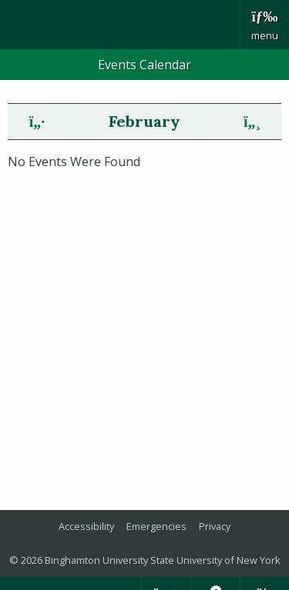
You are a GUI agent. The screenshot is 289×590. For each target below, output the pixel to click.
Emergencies (156, 526)
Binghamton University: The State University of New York (120, 24)
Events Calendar (144, 64)
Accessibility (86, 526)
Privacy (214, 526)
